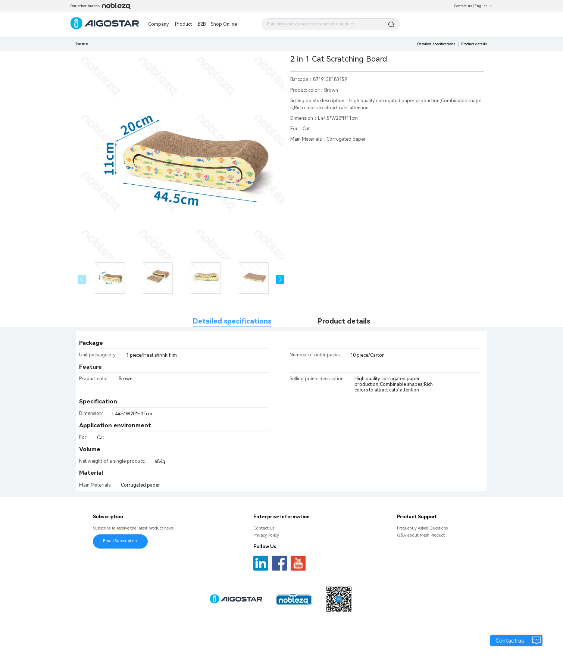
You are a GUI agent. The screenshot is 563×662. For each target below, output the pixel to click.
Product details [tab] (344, 321)
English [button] (483, 6)
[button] (280, 279)
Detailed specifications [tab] (232, 321)
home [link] (82, 43)
